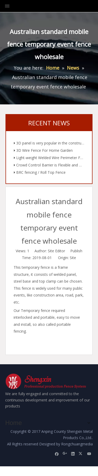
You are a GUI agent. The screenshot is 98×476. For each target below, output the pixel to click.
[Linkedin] (73, 452)
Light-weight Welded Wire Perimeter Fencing (49, 159)
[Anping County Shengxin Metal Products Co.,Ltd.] (46, 382)
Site (73, 257)
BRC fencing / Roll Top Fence (40, 173)
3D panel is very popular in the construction (49, 144)
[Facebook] (57, 452)
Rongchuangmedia (77, 442)
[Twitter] (81, 452)
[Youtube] (89, 452)
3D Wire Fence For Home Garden (43, 151)
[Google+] (65, 452)
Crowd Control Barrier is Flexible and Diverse (49, 166)
